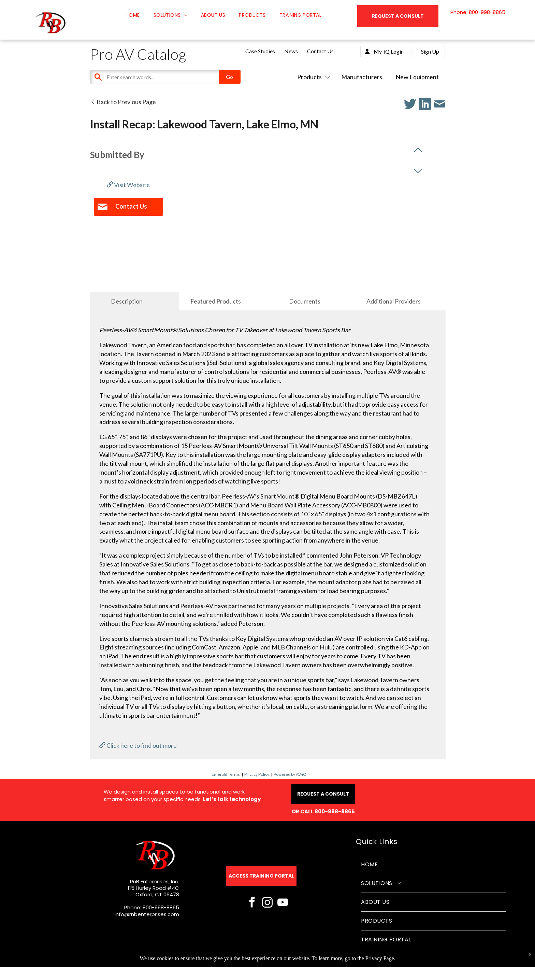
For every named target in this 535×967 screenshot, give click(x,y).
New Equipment (417, 77)
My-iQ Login (389, 51)
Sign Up (430, 51)
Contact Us (320, 51)
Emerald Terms (226, 774)
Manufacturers (361, 77)
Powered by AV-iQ (290, 774)
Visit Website (128, 184)
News (291, 51)
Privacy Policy (256, 774)
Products (312, 77)
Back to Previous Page (123, 102)
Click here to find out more (138, 745)
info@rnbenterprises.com (147, 914)
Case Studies (260, 51)
